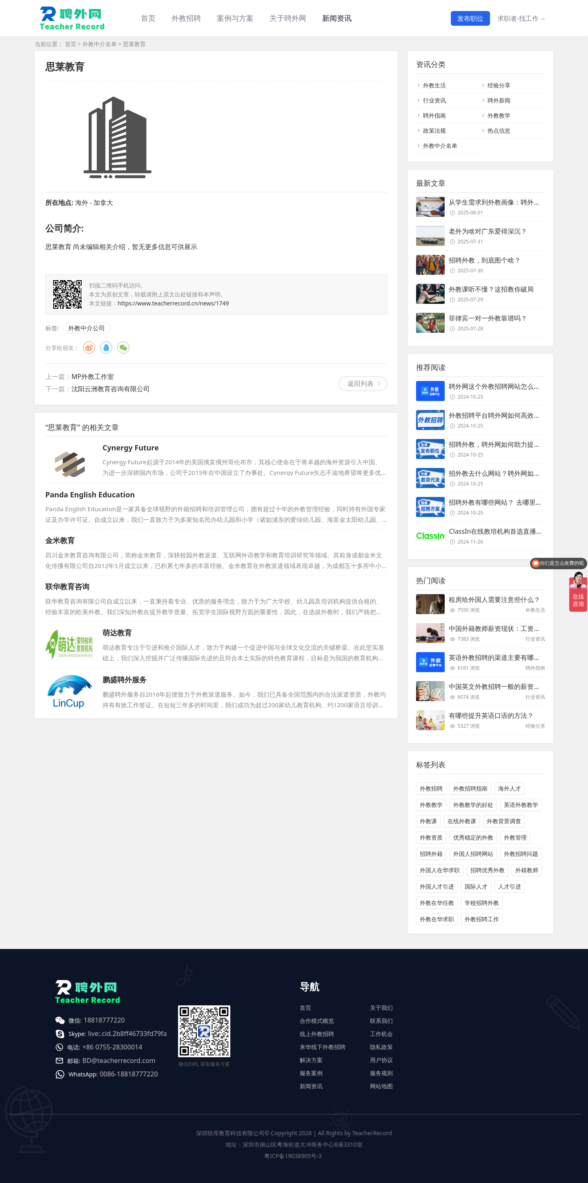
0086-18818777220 (129, 1073)
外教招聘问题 (521, 854)
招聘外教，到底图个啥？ (485, 260)
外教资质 (431, 837)
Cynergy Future (130, 447)
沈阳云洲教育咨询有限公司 (110, 388)
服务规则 (381, 1073)
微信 (123, 347)
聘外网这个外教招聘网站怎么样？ (498, 386)
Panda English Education (90, 494)
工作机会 (381, 1034)
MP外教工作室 (92, 376)
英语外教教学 (521, 805)
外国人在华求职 (440, 870)
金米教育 (60, 540)
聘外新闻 (499, 100)
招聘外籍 (431, 854)
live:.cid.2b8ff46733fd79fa (127, 1033)
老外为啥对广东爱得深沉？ (488, 231)
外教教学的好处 (473, 805)
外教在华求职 (437, 919)
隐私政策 (381, 1047)
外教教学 (499, 115)
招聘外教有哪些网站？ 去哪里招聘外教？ (508, 502)
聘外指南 (434, 115)
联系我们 (381, 1021)
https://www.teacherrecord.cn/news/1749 (173, 303)
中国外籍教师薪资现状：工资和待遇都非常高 (514, 628)
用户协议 (381, 1060)
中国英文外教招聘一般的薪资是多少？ (504, 686)
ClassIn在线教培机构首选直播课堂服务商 (509, 531)
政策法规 (434, 130)
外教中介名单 (99, 44)
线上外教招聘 (317, 1034)
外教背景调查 (504, 821)
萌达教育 (117, 632)
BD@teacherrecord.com (119, 1060)
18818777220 (104, 1020)
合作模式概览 (317, 1021)
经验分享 (499, 85)
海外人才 (509, 788)
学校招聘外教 (482, 903)
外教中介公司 (86, 328)
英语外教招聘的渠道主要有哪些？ (498, 657)
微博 (89, 347)
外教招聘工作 (482, 919)
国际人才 (476, 886)
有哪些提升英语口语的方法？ (491, 715)
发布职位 (470, 18)
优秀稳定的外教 (473, 837)
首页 (148, 18)
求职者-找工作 (521, 18)
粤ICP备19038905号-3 (293, 1156)
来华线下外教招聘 (322, 1047)
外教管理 (515, 837)
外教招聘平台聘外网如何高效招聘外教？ (507, 415)
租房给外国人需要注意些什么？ (494, 599)
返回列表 (360, 383)
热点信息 (499, 130)
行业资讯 (434, 100)
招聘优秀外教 (487, 870)
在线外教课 (462, 821)
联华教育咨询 (67, 586)
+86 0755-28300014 (112, 1047)
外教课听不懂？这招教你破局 (491, 289)
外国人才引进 (437, 886)
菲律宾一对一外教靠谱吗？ (488, 318)
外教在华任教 (437, 903)
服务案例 (311, 1073)
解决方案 (311, 1060)
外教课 (428, 821)
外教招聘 (431, 788)
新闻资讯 (337, 18)
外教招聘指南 (470, 788)
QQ (106, 347)
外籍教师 (526, 870)
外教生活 (434, 85)
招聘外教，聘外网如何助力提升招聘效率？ (511, 444)
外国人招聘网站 (473, 854)
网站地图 (381, 1086)
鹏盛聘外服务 (124, 679)
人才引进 (509, 886)
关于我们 (381, 1007)
